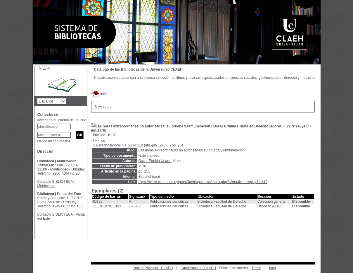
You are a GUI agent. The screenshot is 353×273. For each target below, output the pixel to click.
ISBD (112, 135)
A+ (49, 68)
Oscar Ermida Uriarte (230, 126)
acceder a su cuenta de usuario (61, 120)
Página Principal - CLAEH (153, 268)
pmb (272, 268)
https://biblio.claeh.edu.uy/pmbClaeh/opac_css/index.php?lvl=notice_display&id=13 (203, 182)
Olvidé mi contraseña (53, 141)
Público (99, 135)
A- (40, 67)
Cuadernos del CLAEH (198, 268)
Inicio (99, 94)
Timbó (256, 268)
